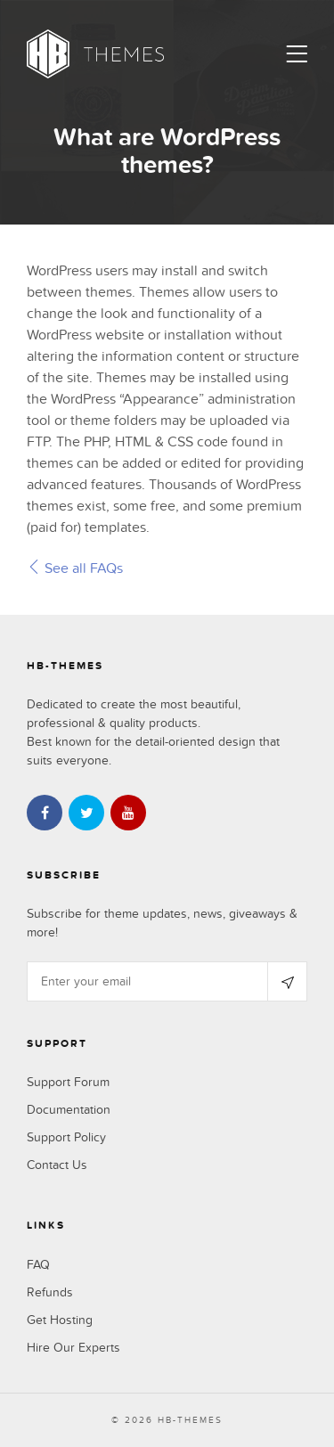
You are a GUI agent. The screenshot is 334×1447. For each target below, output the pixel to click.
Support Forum (68, 1082)
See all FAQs (75, 568)
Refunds (50, 1292)
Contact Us (57, 1165)
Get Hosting (60, 1320)
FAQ (38, 1264)
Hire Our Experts (73, 1347)
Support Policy (66, 1137)
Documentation (68, 1109)
